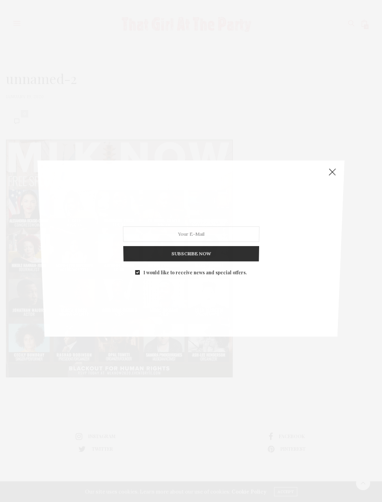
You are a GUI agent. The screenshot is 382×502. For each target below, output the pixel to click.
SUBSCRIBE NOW (191, 247)
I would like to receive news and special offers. (194, 264)
